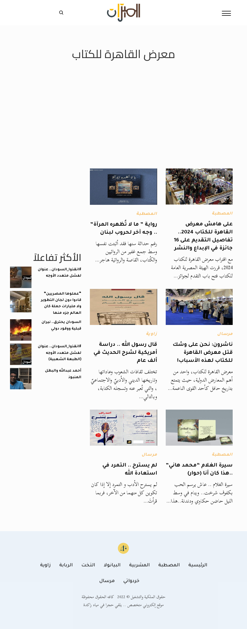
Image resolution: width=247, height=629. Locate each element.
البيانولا (112, 565)
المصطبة (222, 214)
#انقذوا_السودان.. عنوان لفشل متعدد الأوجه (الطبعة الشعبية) (59, 353)
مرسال (225, 334)
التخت (88, 565)
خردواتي (131, 581)
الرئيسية (197, 565)
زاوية (151, 334)
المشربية (139, 565)
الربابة (66, 565)
